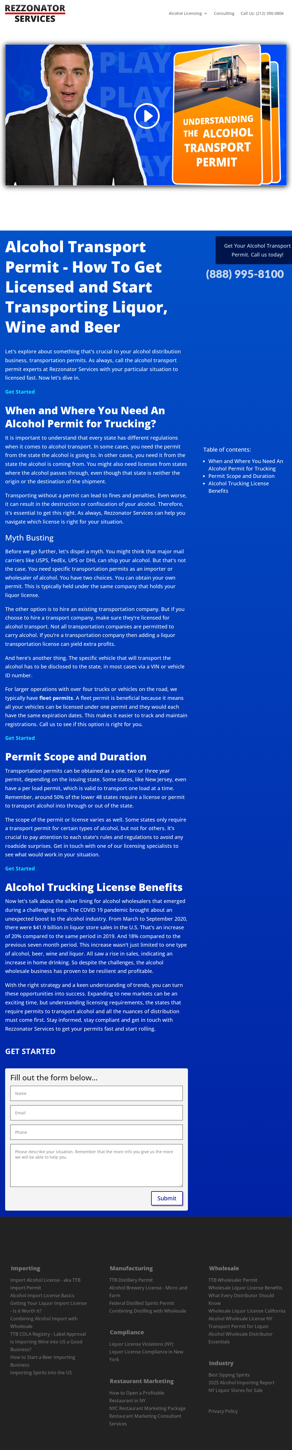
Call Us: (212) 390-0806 (262, 13)
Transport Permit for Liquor (238, 1326)
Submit (265, 557)
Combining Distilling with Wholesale (147, 1311)
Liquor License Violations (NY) (141, 1344)
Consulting (224, 13)
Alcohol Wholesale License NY (240, 1318)
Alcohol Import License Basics (42, 1295)
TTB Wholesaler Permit (232, 1280)
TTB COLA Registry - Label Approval (48, 1334)
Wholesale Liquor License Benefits (245, 1288)
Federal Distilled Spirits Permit (141, 1303)
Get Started (20, 391)
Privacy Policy (223, 1411)
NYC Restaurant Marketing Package (147, 1408)
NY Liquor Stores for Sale (235, 1390)
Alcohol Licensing (185, 13)
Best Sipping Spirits (229, 1375)
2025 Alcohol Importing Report (241, 1382)
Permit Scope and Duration (241, 475)
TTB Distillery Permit (131, 1280)
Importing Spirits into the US (41, 1372)
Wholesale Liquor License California (246, 1311)
